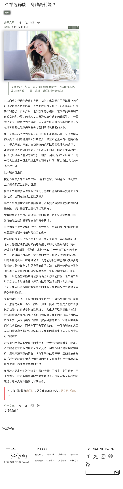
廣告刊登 (62, 454)
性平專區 (51, 460)
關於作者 (51, 454)
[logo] (16, 454)
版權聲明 (74, 460)
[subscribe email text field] (103, 472)
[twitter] (95, 456)
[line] (110, 456)
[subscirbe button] (116, 472)
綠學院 (30, 390)
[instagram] (103, 456)
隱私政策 (74, 454)
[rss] (88, 464)
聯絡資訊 (39, 460)
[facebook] (88, 456)
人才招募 (62, 460)
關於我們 (39, 454)
